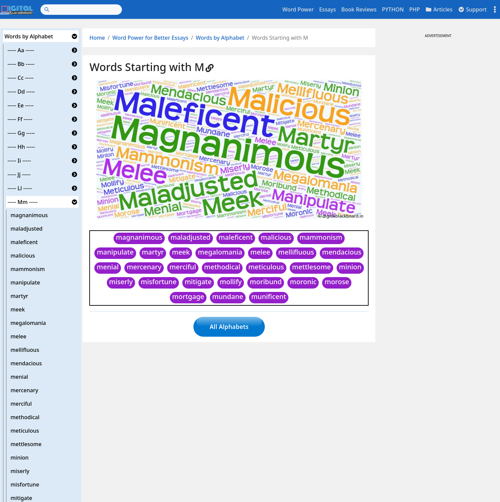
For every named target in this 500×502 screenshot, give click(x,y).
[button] (74, 36)
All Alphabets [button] (229, 327)
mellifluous (24, 350)
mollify (231, 281)
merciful (21, 403)
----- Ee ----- (20, 105)
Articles (438, 9)
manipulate (25, 282)
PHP (414, 9)
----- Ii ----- (19, 160)
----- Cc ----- (20, 77)
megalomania (28, 323)
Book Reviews (358, 9)
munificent (268, 296)
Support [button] (472, 9)
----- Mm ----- (22, 202)
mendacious (26, 363)
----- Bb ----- (20, 64)
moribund (266, 281)
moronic (303, 281)
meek (17, 309)
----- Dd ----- (21, 91)
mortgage (188, 296)
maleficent (24, 242)
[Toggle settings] (495, 9)
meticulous (24, 430)
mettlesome (25, 444)
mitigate (198, 281)
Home (97, 37)
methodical (24, 417)
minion (19, 457)
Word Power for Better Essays (151, 37)
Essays (327, 9)
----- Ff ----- (19, 119)
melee (18, 336)
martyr (19, 296)
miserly (19, 471)
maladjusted (26, 228)
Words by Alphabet (28, 36)
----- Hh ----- (21, 146)
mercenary (24, 390)
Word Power (298, 9)
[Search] (81, 9)
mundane (227, 296)
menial (19, 376)
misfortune (24, 484)
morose (336, 281)
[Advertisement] (438, 87)
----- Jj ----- (19, 174)
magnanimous (29, 215)
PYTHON (393, 9)
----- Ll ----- (19, 188)
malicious (22, 255)
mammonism (27, 269)
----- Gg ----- (21, 133)
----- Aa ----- (20, 50)
